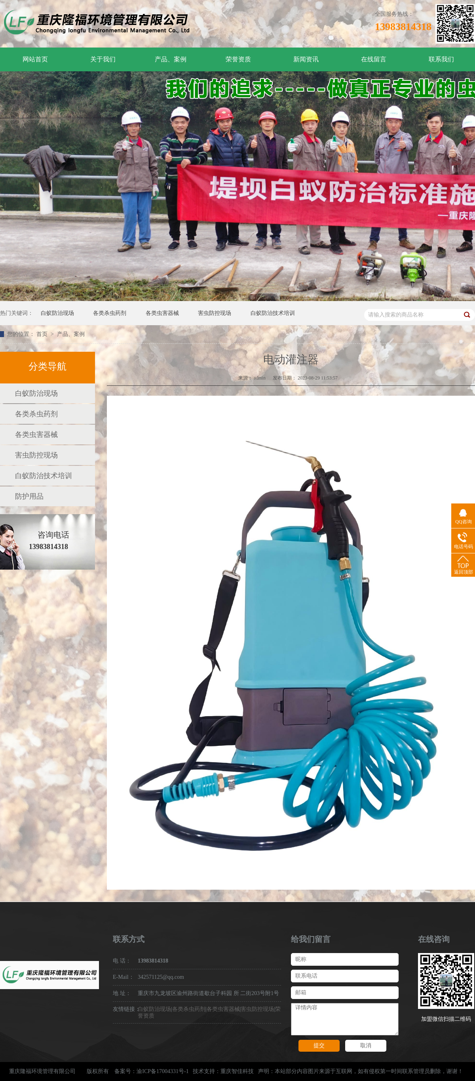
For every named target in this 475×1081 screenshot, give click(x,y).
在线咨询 (434, 939)
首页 (42, 334)
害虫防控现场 (214, 313)
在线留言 (373, 59)
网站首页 (35, 59)
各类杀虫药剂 (109, 313)
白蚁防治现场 (57, 313)
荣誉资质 (238, 59)
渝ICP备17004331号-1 (162, 1071)
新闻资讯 (306, 59)
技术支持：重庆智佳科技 (223, 1071)
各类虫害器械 (162, 313)
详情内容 (345, 1019)
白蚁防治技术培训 (273, 313)
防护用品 (29, 496)
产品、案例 (170, 59)
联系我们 (441, 59)
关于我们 (103, 59)
